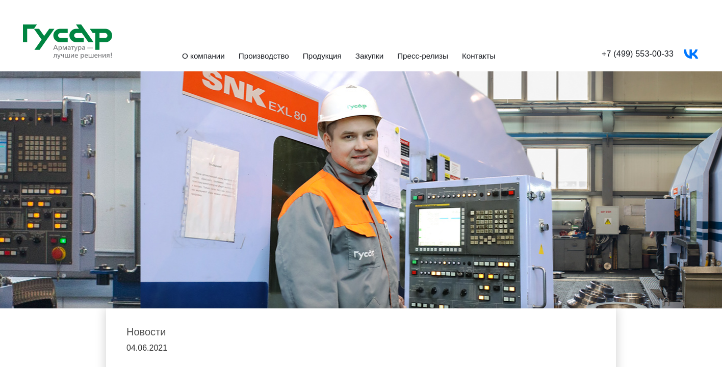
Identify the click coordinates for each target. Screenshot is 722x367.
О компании (203, 56)
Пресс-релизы (422, 56)
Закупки (369, 56)
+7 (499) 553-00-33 (638, 53)
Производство (264, 56)
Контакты (479, 56)
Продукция (322, 56)
